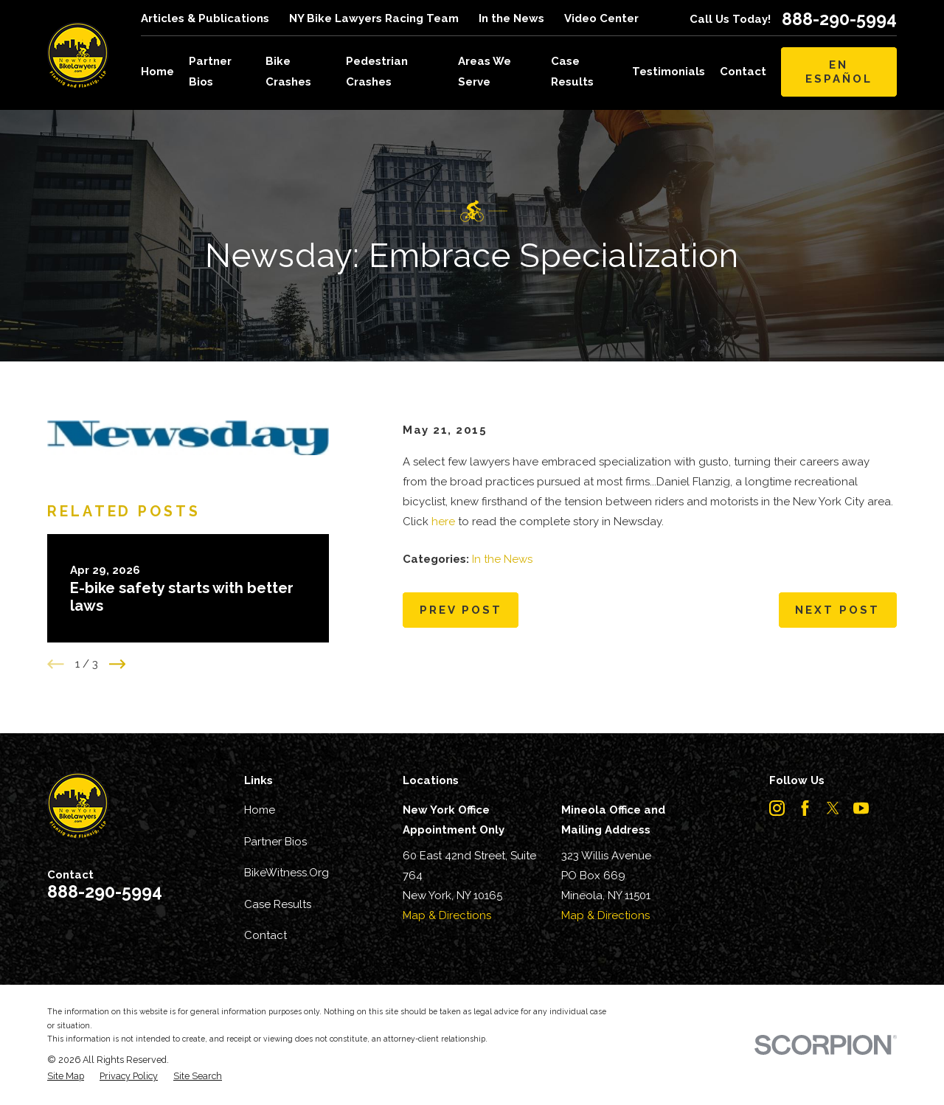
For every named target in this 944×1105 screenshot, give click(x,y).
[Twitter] (833, 808)
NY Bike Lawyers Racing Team (374, 18)
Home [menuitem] (157, 71)
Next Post (837, 610)
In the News (511, 18)
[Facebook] (805, 808)
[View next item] (117, 664)
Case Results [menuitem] (572, 71)
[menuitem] (65, 1076)
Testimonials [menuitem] (668, 71)
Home (259, 810)
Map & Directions (447, 915)
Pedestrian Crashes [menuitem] (377, 71)
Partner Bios (275, 841)
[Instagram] (777, 808)
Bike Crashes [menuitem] (288, 71)
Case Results (277, 904)
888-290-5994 (839, 18)
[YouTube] (861, 808)
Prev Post (461, 610)
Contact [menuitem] (743, 71)
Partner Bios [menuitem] (210, 71)
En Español (838, 71)
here (443, 521)
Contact (265, 935)
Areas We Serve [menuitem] (484, 71)
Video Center (601, 18)
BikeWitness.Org (286, 872)
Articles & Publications (205, 18)
